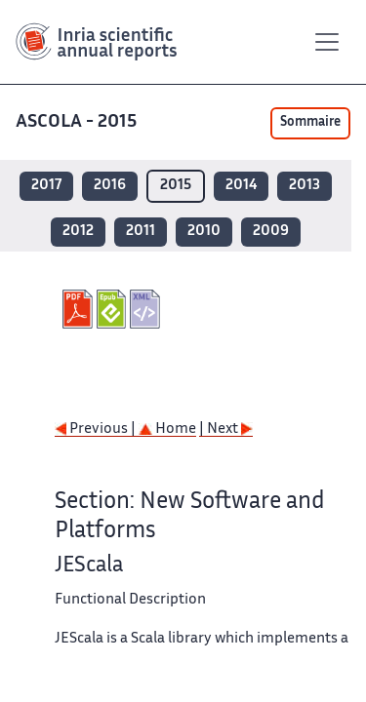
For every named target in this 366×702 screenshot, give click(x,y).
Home (167, 429)
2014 (241, 185)
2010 (204, 231)
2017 (46, 185)
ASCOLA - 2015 (78, 122)
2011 (140, 231)
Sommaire (310, 123)
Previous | (97, 429)
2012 (78, 231)
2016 (110, 185)
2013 (304, 185)
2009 (271, 231)
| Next (226, 429)
